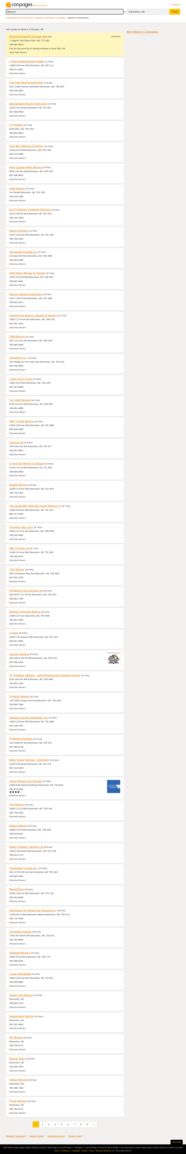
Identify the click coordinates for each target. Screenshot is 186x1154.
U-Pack (13, 632)
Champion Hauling (20, 931)
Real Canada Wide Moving (25, 167)
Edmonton (50, 18)
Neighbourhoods (55, 1136)
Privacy (84, 1151)
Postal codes (74, 1136)
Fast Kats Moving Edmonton (26, 82)
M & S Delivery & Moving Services (29, 209)
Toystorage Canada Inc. (23, 868)
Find (174, 11)
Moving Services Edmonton (25, 294)
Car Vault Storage (20, 400)
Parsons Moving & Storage (25, 36)
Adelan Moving (18, 1079)
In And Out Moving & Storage (26, 463)
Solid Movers (17, 188)
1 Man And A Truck (20, 378)
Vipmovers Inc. (18, 357)
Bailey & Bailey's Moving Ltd (26, 846)
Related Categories (15, 1136)
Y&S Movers (16, 569)
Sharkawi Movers (19, 952)
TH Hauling (16, 124)
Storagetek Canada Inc (23, 251)
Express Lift (16, 442)
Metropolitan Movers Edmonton (28, 103)
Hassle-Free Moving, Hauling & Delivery (33, 315)
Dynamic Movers (19, 696)
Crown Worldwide (20, 973)
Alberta (39, 18)
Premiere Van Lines (21, 527)
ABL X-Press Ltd (19, 548)
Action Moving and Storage (25, 781)
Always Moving (18, 825)
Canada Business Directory (19, 18)
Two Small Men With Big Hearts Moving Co (35, 505)
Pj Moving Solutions (21, 738)
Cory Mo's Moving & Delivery (26, 146)
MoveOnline (16, 889)
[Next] (93, 1124)
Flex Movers (16, 804)
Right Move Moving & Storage (27, 273)
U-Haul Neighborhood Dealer (26, 61)
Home (57, 1151)
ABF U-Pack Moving (21, 421)
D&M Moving (17, 336)
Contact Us (65, 1151)
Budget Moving (18, 484)
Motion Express (18, 230)
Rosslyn (62, 18)
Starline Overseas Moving (24, 611)
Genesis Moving (19, 654)
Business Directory (103, 1151)
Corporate (76, 1151)
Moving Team (17, 1058)
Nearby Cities (36, 1136)
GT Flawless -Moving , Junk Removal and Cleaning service (44, 675)
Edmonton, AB (137, 11)
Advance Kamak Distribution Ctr (28, 717)
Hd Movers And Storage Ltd (26, 590)
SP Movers (15, 1037)
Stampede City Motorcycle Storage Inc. (32, 910)
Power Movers (18, 1100)
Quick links (176, 1142)
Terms (91, 1151)
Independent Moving (21, 1016)
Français (175, 4)
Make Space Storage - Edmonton (29, 759)
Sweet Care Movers (21, 995)
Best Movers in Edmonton (142, 31)
